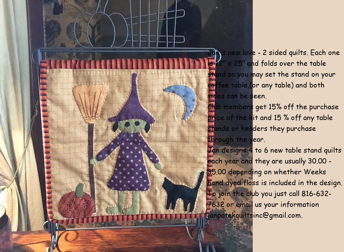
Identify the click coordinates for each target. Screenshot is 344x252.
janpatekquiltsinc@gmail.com (254, 215)
